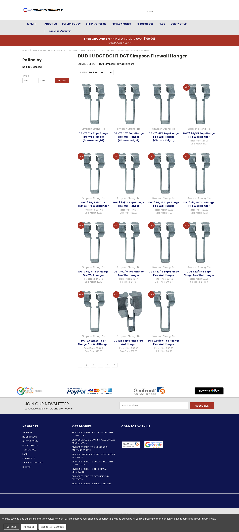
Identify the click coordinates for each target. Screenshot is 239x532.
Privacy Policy (121, 24)
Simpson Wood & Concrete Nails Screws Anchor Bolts (93, 441)
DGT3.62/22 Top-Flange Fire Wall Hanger (163, 204)
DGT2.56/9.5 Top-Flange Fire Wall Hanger (164, 342)
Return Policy (71, 24)
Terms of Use (144, 24)
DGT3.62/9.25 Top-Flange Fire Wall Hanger (93, 204)
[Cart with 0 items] (215, 10)
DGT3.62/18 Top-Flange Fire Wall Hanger (93, 273)
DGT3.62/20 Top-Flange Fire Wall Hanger (198, 204)
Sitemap (26, 467)
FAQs (162, 24)
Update (62, 80)
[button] (153, 445)
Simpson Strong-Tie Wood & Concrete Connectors (92, 434)
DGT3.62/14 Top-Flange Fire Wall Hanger (164, 273)
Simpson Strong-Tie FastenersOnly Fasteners (90, 478)
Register (38, 462)
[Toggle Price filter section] (27, 76)
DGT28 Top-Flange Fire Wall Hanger (129, 342)
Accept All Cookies (52, 527)
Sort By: (83, 72)
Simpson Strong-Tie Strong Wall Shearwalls (89, 470)
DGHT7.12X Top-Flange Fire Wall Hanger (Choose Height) (93, 137)
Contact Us (178, 24)
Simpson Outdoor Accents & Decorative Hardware (93, 456)
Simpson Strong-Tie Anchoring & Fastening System (90, 448)
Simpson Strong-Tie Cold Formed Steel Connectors (92, 463)
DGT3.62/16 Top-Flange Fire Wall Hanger (129, 273)
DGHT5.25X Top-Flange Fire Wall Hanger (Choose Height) (129, 137)
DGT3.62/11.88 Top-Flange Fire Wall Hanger (199, 273)
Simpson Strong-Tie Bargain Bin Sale (91, 483)
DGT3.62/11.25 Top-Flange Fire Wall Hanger (93, 342)
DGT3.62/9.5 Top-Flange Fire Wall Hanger (199, 135)
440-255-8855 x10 (60, 31)
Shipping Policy (96, 24)
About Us (50, 24)
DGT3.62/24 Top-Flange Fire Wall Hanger (128, 204)
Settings (11, 527)
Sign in (26, 462)
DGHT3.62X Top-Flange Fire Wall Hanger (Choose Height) (164, 137)
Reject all (29, 527)
